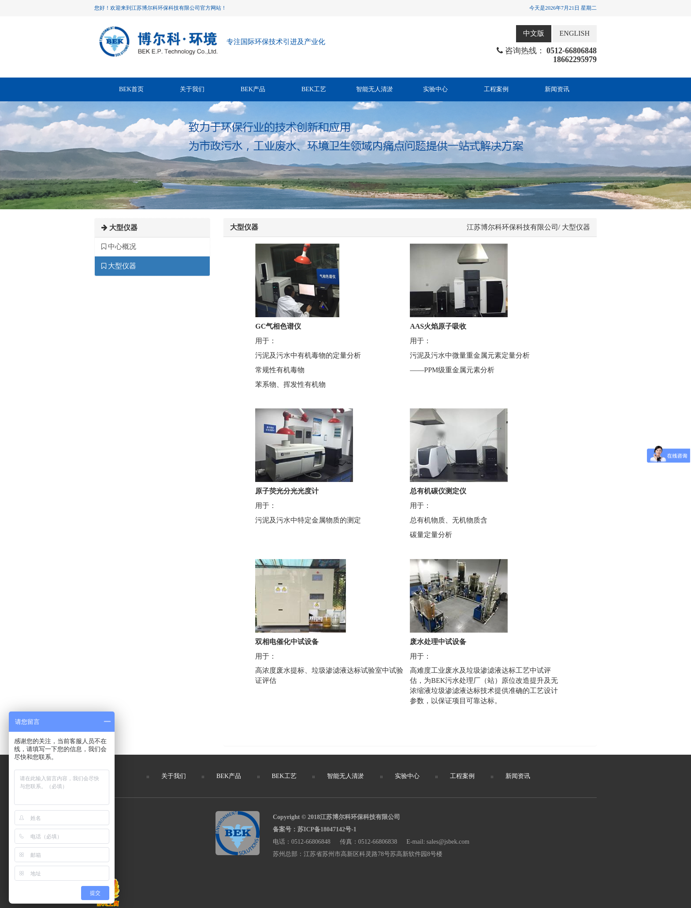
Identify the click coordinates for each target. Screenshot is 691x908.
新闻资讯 (557, 89)
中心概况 (118, 246)
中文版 (533, 33)
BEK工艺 (313, 89)
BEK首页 (131, 89)
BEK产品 (253, 89)
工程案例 (496, 89)
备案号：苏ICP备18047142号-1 (315, 829)
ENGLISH (575, 33)
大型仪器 (118, 266)
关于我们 (192, 89)
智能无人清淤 (374, 89)
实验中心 (435, 89)
